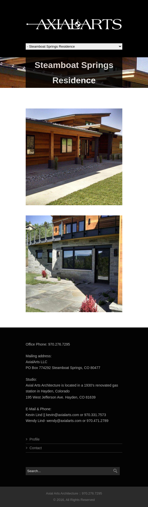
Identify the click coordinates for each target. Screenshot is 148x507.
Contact (35, 448)
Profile (34, 439)
